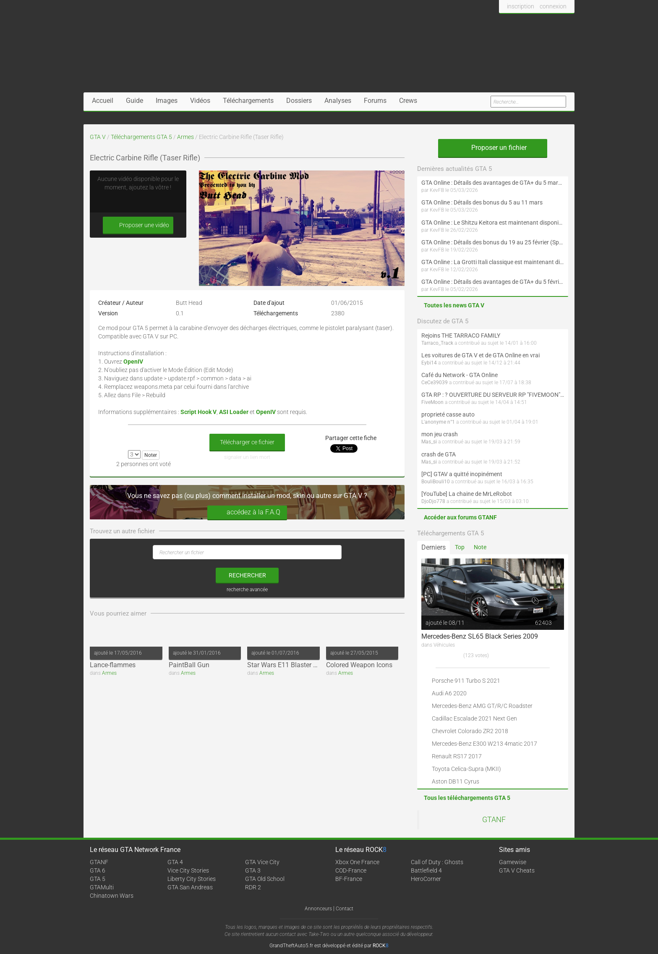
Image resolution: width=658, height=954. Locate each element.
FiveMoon (432, 402)
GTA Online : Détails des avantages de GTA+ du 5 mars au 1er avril (492, 182)
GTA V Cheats (517, 870)
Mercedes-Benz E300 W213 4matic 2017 (484, 743)
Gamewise (512, 862)
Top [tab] (460, 547)
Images (167, 101)
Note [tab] (480, 547)
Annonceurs (318, 909)
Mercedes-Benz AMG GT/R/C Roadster (482, 705)
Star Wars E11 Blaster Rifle (286, 665)
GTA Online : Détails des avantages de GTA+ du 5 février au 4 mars (492, 281)
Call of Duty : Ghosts (437, 862)
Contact (344, 909)
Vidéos (200, 101)
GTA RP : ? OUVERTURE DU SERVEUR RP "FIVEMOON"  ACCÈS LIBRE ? (492, 394)
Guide (134, 101)
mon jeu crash (439, 434)
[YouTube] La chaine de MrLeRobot (466, 493)
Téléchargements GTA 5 (141, 137)
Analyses (337, 101)
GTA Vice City (262, 862)
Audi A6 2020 (449, 693)
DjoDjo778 (433, 501)
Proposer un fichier (493, 148)
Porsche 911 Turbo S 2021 (466, 680)
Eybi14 (429, 363)
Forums (375, 101)
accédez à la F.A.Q (247, 512)
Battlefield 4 (426, 870)
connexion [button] (553, 6)
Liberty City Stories (191, 878)
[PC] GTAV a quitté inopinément (461, 474)
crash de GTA (438, 454)
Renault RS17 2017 (457, 756)
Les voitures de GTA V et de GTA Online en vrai (480, 355)
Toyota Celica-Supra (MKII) (466, 768)
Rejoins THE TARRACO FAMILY (460, 335)
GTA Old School (265, 878)
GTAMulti (102, 887)
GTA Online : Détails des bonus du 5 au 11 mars (482, 202)
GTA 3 (253, 870)
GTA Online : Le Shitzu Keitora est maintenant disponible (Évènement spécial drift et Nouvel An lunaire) (492, 222)
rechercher (247, 575)
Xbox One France (357, 862)
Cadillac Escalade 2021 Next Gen (474, 718)
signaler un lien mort (247, 457)
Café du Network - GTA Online (459, 375)
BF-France (348, 878)
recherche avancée (247, 589)
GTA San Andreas (190, 887)
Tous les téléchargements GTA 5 (467, 797)
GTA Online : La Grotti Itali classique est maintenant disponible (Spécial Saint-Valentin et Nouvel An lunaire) (492, 262)
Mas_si (429, 442)
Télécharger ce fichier (247, 442)
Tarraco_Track (437, 343)
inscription (520, 6)
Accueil (102, 101)
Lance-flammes (113, 665)
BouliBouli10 (435, 482)
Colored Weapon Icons (359, 665)
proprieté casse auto (448, 414)
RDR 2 (253, 887)
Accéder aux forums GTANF (460, 517)
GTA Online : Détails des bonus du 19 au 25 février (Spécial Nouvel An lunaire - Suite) (492, 242)
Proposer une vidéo (138, 225)
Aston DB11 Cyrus (455, 781)
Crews (408, 101)
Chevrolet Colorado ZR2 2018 (470, 731)
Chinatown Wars (111, 895)
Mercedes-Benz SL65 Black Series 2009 (479, 636)
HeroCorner (426, 878)
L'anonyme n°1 (438, 422)
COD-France (350, 870)
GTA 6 (97, 870)
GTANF (494, 819)
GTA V (98, 137)
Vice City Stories (188, 870)
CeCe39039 (434, 382)
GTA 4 (175, 862)
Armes (185, 137)
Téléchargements (248, 101)
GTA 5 (97, 878)
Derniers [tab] (433, 547)
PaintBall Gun (189, 665)
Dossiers (299, 101)
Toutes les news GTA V (454, 305)
